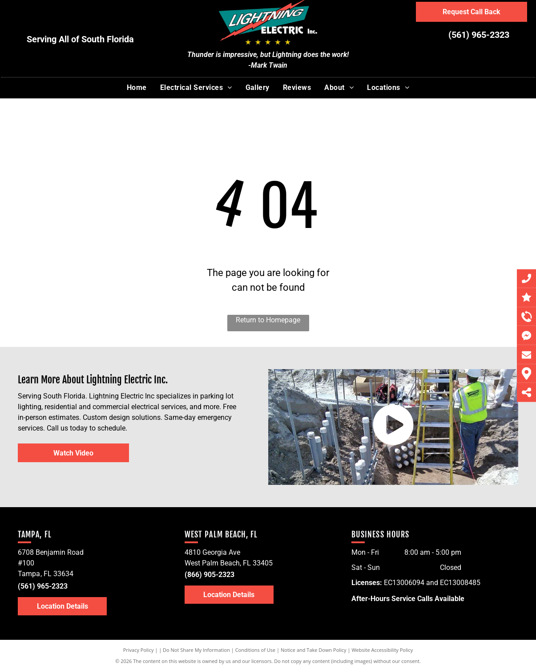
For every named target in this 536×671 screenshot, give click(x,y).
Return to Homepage (268, 320)
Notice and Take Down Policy (314, 650)
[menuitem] (136, 87)
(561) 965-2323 (478, 34)
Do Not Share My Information (196, 650)
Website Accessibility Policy (382, 650)
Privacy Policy (138, 650)
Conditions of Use (255, 650)
